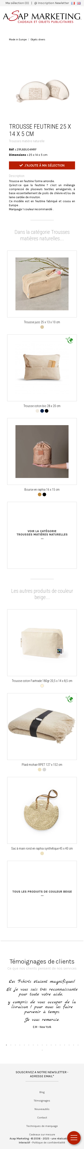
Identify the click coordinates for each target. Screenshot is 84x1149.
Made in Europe (18, 39)
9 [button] (42, 1045)
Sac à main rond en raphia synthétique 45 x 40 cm (42, 848)
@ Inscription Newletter (51, 3)
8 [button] (37, 1045)
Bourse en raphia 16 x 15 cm (42, 489)
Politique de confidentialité (48, 1142)
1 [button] (6, 1045)
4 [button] (19, 1045)
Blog (42, 1092)
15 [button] (69, 1045)
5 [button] (24, 1045)
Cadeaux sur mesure (42, 1134)
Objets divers (38, 39)
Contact (42, 1117)
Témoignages (42, 1100)
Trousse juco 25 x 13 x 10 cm (42, 322)
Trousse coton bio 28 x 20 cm (42, 406)
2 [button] (11, 1045)
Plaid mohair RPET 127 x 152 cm (42, 764)
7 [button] (33, 1045)
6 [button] (28, 1045)
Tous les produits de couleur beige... (42, 893)
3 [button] (15, 1045)
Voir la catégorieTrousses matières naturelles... (42, 534)
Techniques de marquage (42, 1126)
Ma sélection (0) (17, 3)
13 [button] (60, 1045)
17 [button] (78, 1045)
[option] (42, 85)
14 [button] (64, 1045)
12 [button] (55, 1045)
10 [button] (46, 1045)
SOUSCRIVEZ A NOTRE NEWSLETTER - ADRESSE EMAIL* (42, 1074)
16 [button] (73, 1045)
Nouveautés (42, 1109)
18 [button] (42, 1050)
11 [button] (51, 1045)
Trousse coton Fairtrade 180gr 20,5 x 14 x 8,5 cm (42, 681)
